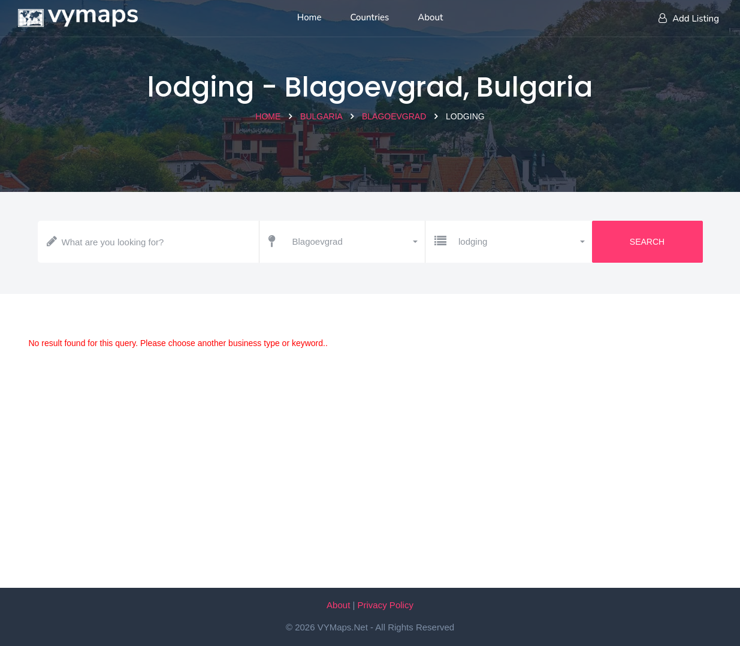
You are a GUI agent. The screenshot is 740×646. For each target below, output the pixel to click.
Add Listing (689, 19)
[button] (354, 242)
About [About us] (430, 17)
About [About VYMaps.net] (338, 605)
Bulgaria (321, 116)
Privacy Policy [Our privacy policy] (385, 605)
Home (267, 116)
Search (647, 242)
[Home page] (78, 15)
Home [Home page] (309, 17)
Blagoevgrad (394, 116)
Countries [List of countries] (370, 17)
